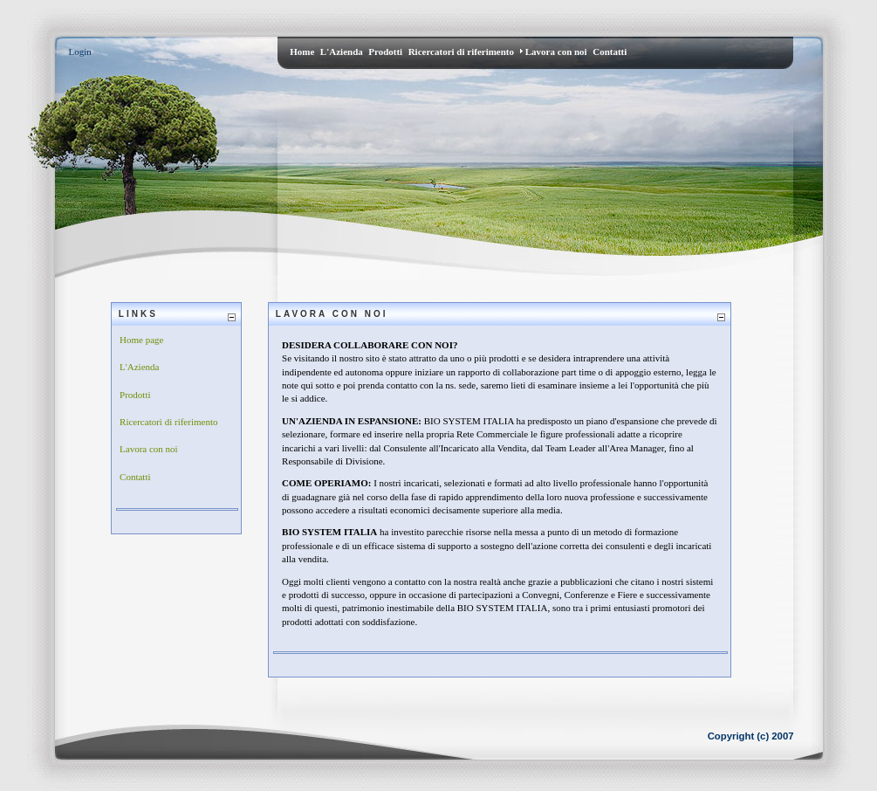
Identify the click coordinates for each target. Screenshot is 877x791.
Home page (141, 339)
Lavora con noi (149, 449)
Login (80, 51)
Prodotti (135, 394)
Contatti (135, 476)
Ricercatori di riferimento (168, 421)
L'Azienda (139, 366)
